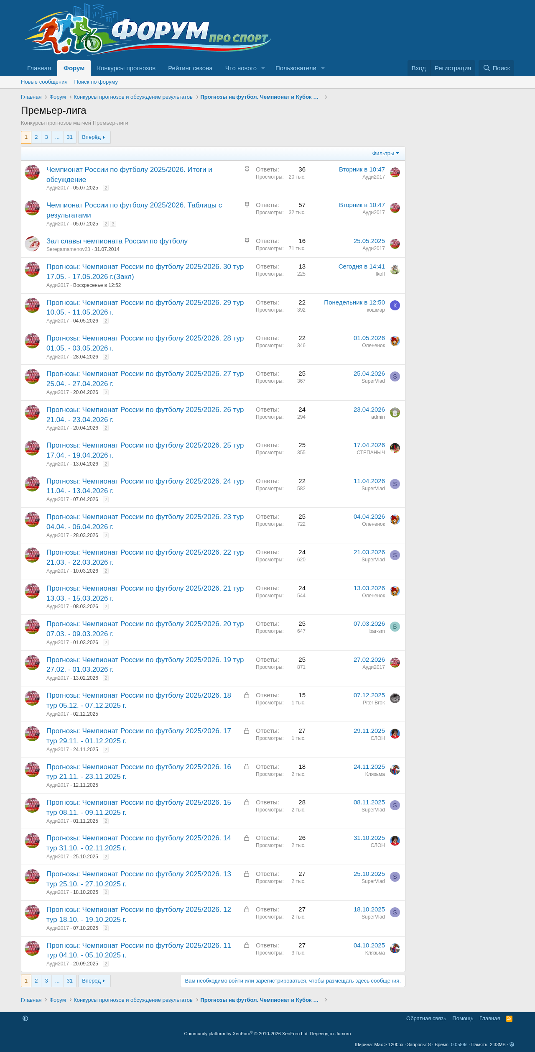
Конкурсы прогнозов (126, 68)
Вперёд (91, 137)
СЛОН (378, 738)
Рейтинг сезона (190, 68)
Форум (74, 68)
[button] (263, 68)
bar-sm (377, 631)
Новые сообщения (44, 82)
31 (70, 137)
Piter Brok (374, 703)
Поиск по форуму (96, 82)
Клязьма (375, 774)
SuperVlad (373, 381)
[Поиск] (496, 68)
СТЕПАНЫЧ (371, 453)
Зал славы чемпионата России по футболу (117, 241)
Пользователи (295, 68)
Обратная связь (426, 1018)
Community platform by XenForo (246, 1033)
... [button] (57, 137)
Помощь (462, 1018)
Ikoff (380, 274)
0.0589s (459, 1044)
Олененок (373, 345)
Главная (39, 68)
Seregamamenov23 (68, 249)
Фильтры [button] (383, 153)
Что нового (241, 68)
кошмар (376, 310)
